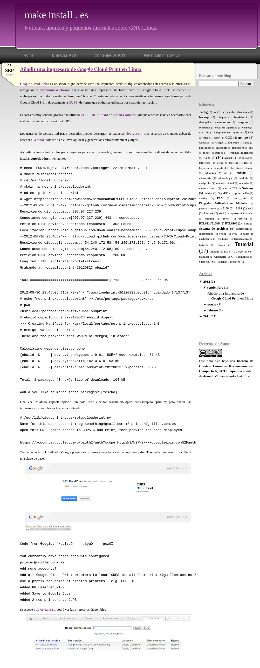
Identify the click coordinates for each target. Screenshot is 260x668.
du (207, 132)
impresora (238, 147)
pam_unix (240, 198)
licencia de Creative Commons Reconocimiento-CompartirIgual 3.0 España (226, 366)
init (251, 147)
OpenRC (223, 193)
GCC (228, 137)
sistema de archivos (214, 228)
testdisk (203, 245)
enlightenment (222, 132)
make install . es (56, 14)
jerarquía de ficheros (241, 152)
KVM (245, 157)
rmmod (209, 218)
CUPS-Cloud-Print (94, 115)
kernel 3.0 (230, 157)
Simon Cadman (124, 115)
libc (246, 162)
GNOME (204, 142)
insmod (219, 152)
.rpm (138, 133)
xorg (223, 261)
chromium (47, 90)
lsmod (249, 168)
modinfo (243, 178)
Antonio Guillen (214, 376)
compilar (242, 122)
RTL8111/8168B (209, 223)
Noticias (247, 188)
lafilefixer (204, 162)
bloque (221, 117)
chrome (64, 90)
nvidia (208, 193)
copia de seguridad (226, 127)
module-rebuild (225, 183)
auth (231, 112)
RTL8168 (231, 223)
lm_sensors (205, 168)
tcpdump (223, 238)
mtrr (214, 188)
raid (250, 208)
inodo (206, 152)
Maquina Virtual (216, 173)
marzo (211, 304)
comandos (223, 122)
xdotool (203, 261)
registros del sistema (241, 213)
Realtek (208, 213)
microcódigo (225, 178)
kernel (208, 157)
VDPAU (238, 251)
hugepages (205, 147)
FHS (250, 132)
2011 (206, 316)
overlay (203, 198)
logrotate (236, 168)
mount (203, 188)
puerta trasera (207, 208)
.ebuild (39, 140)
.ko (215, 112)
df (200, 132)
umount (214, 251)
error (239, 132)
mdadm (242, 173)
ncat (224, 188)
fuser (217, 137)
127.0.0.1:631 (45, 609)
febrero (212, 310)
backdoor (243, 112)
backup (204, 117)
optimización (241, 193)
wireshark (220, 256)
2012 (206, 281)
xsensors (235, 261)
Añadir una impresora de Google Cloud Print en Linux (80, 69)
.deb (128, 133)
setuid (245, 223)
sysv (234, 233)
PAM (220, 198)
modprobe (205, 183)
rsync (226, 218)
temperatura (241, 238)
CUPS (245, 127)
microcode (205, 178)
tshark (221, 245)
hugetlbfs (221, 147)
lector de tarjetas (227, 162)
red (221, 213)
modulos (244, 183)
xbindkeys (243, 256)
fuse (205, 137)
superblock (242, 228)
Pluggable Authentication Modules (223, 203)
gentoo (243, 137)
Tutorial (244, 244)
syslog (222, 233)
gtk (247, 142)
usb (226, 251)
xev (214, 261)
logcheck (221, 168)
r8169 (238, 208)
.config (203, 112)
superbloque (206, 233)
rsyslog (243, 218)
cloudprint (205, 122)
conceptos (204, 127)
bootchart (240, 117)
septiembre (215, 287)
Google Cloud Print (227, 142)
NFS (234, 188)
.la (222, 112)
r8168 (225, 208)
